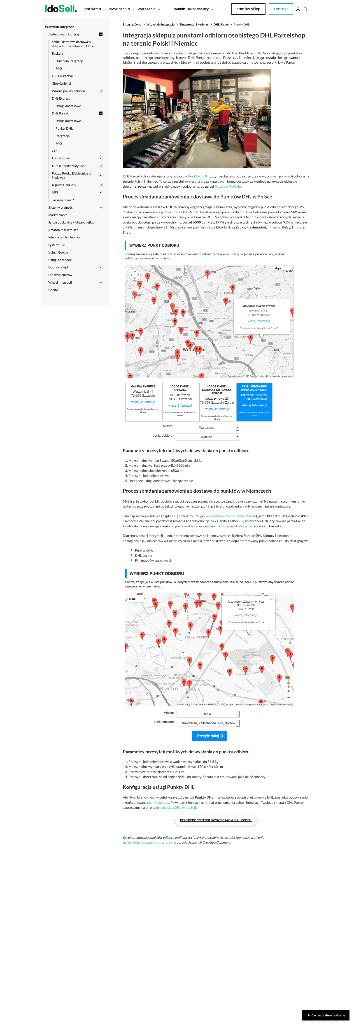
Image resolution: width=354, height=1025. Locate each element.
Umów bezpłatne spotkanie (326, 1015)
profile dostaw (158, 802)
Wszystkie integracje (161, 24)
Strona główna (132, 24)
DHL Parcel (221, 24)
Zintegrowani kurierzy (194, 24)
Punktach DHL (199, 176)
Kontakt (223, 9)
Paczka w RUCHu (228, 186)
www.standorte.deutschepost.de (231, 516)
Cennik (169, 9)
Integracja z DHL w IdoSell (176, 807)
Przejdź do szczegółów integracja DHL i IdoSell (216, 820)
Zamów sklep (290, 9)
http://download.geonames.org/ (147, 842)
